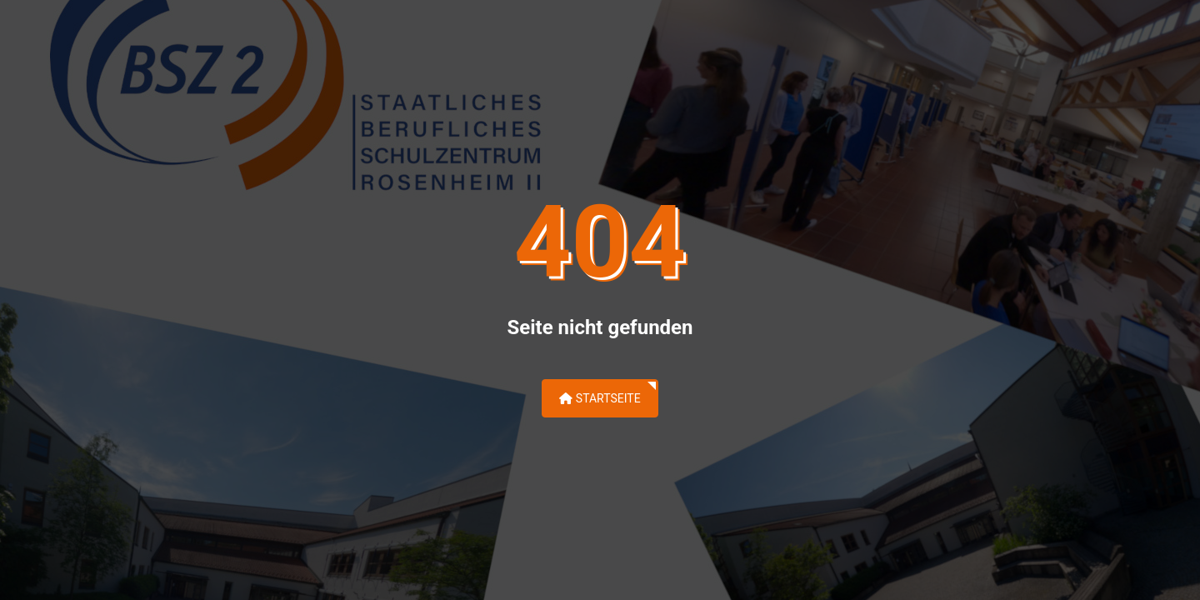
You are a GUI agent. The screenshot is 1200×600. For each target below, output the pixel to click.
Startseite (599, 398)
